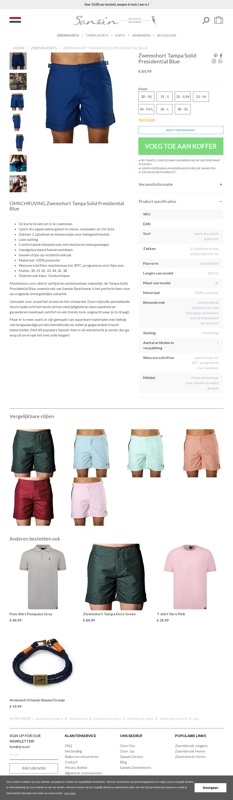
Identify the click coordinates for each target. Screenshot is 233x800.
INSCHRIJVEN (34, 768)
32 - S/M (183, 96)
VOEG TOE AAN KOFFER (181, 146)
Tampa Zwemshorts (173, 718)
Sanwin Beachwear (49, 718)
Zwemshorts (68, 35)
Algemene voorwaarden (83, 773)
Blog (123, 762)
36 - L (164, 109)
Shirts (120, 35)
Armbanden (141, 35)
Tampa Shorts (97, 35)
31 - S (164, 96)
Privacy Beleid (76, 767)
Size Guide (147, 119)
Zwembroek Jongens (191, 745)
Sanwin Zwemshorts (135, 767)
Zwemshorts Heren (107, 718)
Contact (71, 762)
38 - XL (182, 109)
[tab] (181, 184)
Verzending (73, 751)
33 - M (201, 96)
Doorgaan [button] (210, 788)
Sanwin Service (131, 756)
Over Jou (127, 751)
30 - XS (146, 96)
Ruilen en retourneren (82, 756)
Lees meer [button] (70, 793)
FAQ (68, 745)
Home (19, 48)
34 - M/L (146, 109)
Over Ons (127, 745)
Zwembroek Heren (140, 718)
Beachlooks (166, 35)
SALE (196, 718)
